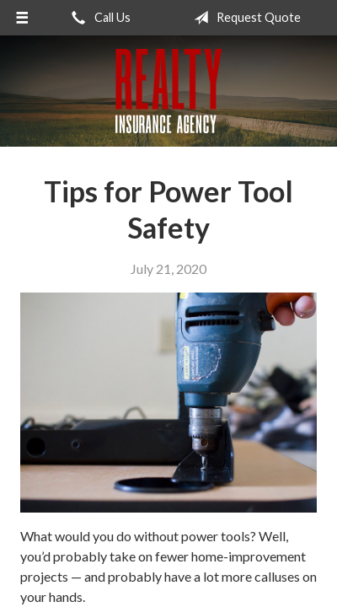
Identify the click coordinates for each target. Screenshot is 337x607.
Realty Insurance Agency (168, 91)
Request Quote (244, 17)
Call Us (98, 17)
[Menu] (22, 17)
